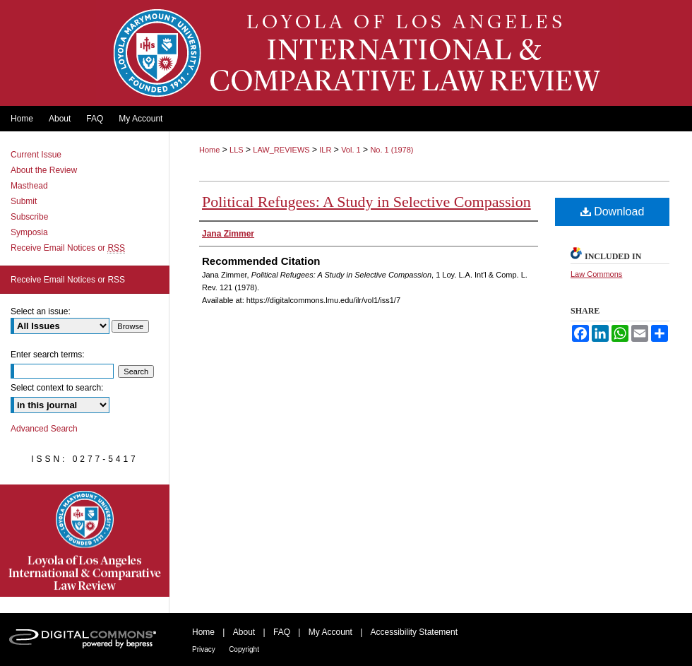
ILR (325, 149)
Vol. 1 (351, 149)
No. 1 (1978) (391, 149)
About (244, 632)
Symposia (29, 232)
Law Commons (596, 274)
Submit (24, 201)
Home (209, 149)
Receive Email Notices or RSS (68, 280)
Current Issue (36, 155)
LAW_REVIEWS (281, 149)
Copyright (244, 649)
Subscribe (29, 217)
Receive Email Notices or (68, 248)
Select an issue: (41, 311)
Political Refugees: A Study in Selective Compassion (366, 201)
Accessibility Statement (414, 632)
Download (612, 212)
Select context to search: (57, 388)
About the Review (44, 170)
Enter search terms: (48, 354)
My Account (330, 632)
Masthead (29, 186)
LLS (236, 149)
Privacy (203, 649)
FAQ (281, 632)
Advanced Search (44, 429)
